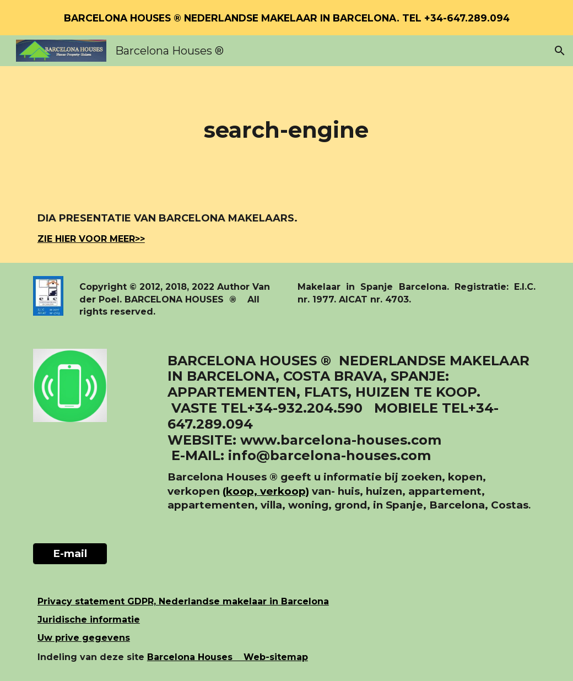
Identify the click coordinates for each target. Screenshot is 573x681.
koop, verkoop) (267, 491)
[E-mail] (70, 553)
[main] (286, 129)
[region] (286, 17)
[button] (560, 50)
